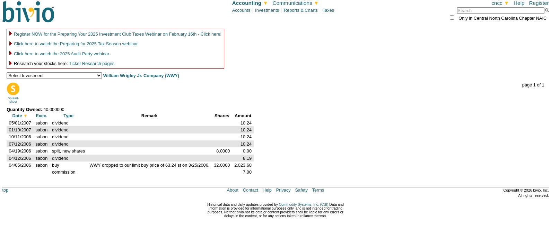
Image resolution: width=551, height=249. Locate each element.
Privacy (283, 190)
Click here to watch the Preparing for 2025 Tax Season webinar (76, 43)
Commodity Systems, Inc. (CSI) (304, 204)
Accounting (250, 3)
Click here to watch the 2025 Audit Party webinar (61, 53)
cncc (500, 3)
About (232, 190)
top (5, 190)
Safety (301, 190)
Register (539, 3)
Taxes (328, 10)
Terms (318, 190)
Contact (250, 190)
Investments (267, 10)
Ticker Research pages (91, 63)
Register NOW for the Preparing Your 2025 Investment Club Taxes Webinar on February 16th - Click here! (117, 34)
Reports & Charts (301, 10)
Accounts (241, 10)
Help (519, 3)
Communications (295, 3)
